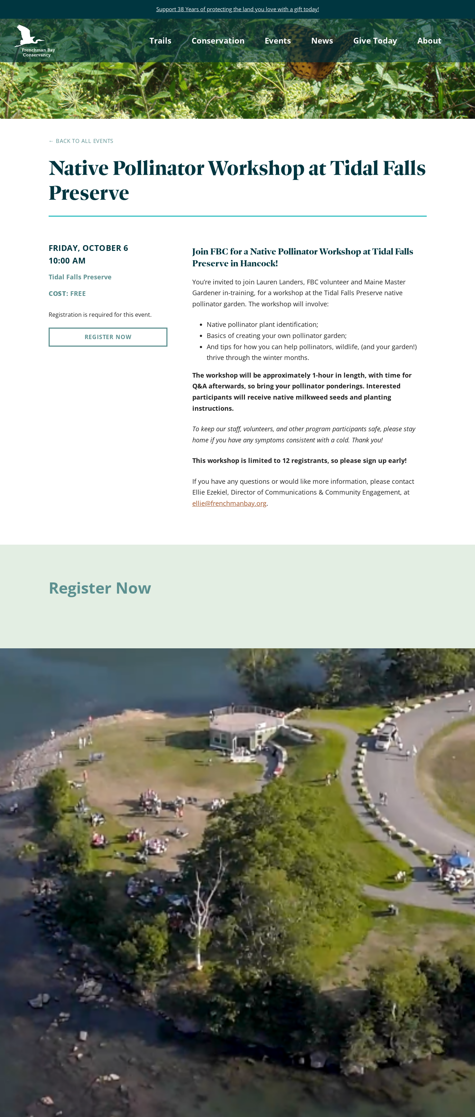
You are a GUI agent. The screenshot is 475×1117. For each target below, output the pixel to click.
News (322, 40)
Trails (160, 40)
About (429, 40)
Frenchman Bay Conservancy (35, 30)
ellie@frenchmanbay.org (229, 503)
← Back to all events (81, 140)
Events (278, 40)
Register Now (108, 337)
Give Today (375, 40)
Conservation (218, 40)
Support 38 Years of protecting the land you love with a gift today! (237, 9)
